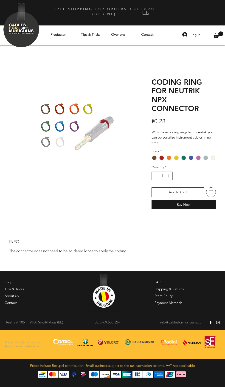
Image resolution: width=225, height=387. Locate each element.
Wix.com (36, 346)
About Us (12, 296)
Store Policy (164, 296)
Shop (8, 282)
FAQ (158, 282)
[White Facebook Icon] (210, 322)
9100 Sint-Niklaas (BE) (46, 322)
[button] (218, 34)
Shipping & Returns (169, 289)
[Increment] (169, 176)
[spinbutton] (162, 176)
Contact (11, 303)
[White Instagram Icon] (218, 322)
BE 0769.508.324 (107, 322)
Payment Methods (168, 303)
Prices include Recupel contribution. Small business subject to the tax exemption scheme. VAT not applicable (112, 365)
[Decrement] (155, 176)
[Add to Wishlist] (211, 192)
